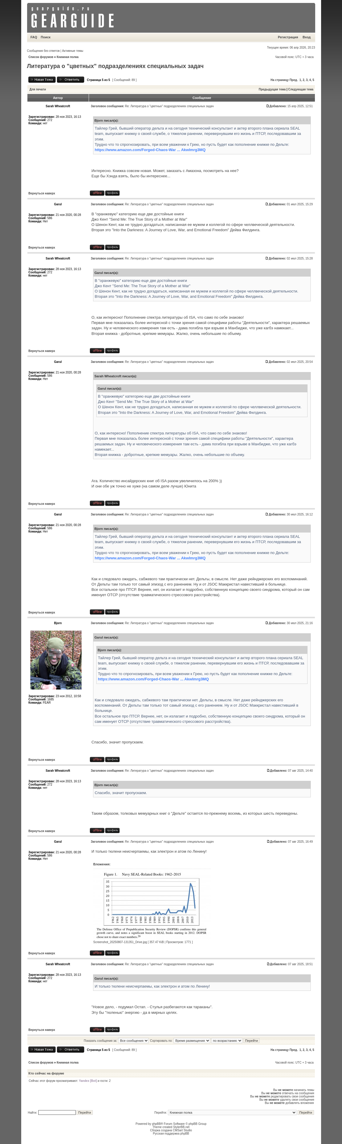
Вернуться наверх (42, 193)
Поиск (45, 37)
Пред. (294, 80)
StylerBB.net (181, 1127)
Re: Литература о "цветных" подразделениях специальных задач (169, 106)
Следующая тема (300, 89)
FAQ (34, 37)
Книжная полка (67, 57)
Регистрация (288, 37)
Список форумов (41, 57)
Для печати (37, 89)
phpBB (156, 1123)
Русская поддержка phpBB (171, 1133)
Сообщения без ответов (43, 50)
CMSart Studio (182, 1130)
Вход (306, 37)
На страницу (280, 80)
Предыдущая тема (272, 89)
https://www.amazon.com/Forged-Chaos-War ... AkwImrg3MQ (150, 150)
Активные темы (72, 50)
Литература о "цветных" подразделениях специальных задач (115, 66)
